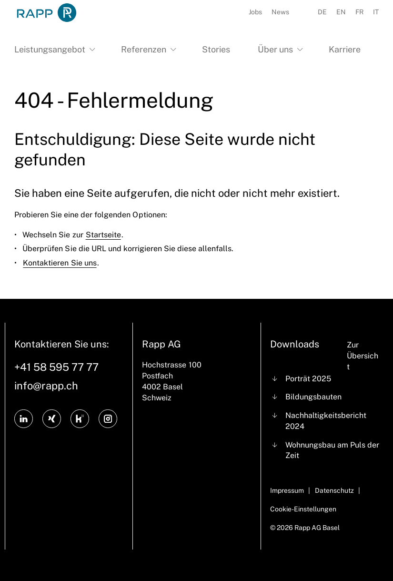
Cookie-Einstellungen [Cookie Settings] (303, 509)
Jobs (255, 12)
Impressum (287, 490)
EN (341, 12)
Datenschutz (334, 490)
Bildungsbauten (313, 396)
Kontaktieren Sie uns (59, 262)
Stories (216, 49)
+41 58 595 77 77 (56, 367)
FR (359, 12)
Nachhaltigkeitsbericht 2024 (325, 421)
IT (376, 12)
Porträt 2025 (308, 378)
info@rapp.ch (46, 385)
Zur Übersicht (362, 355)
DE (322, 12)
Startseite (103, 234)
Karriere (345, 49)
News (280, 12)
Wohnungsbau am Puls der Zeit (332, 450)
